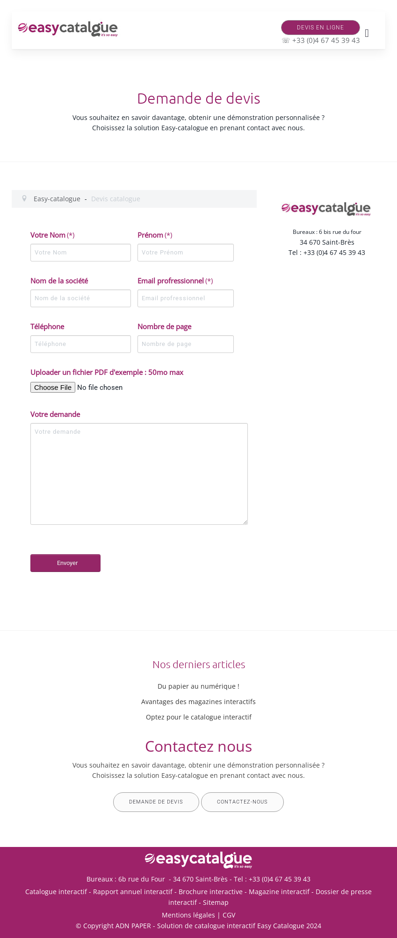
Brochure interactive (211, 891)
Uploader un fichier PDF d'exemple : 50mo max (106, 372)
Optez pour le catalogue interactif (199, 716)
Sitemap (216, 902)
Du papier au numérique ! (198, 686)
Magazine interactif (279, 891)
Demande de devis (156, 802)
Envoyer (67, 562)
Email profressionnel (175, 280)
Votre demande (55, 414)
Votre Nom (52, 235)
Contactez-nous (242, 802)
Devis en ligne (320, 27)
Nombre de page (164, 326)
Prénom (154, 235)
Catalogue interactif (56, 891)
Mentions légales (188, 914)
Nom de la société (59, 280)
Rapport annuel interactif (133, 891)
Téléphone (47, 326)
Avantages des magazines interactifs (198, 701)
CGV (229, 914)
